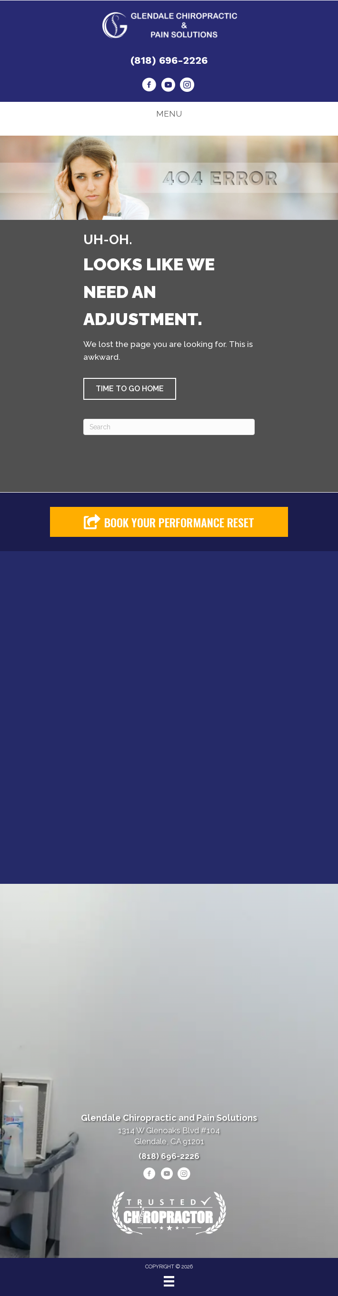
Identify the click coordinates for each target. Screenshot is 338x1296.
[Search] (169, 427)
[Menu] (169, 1281)
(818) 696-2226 (169, 60)
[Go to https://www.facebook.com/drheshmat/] (149, 86)
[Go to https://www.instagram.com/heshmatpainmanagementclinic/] (187, 86)
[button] (129, 389)
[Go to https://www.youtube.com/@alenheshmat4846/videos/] (168, 86)
